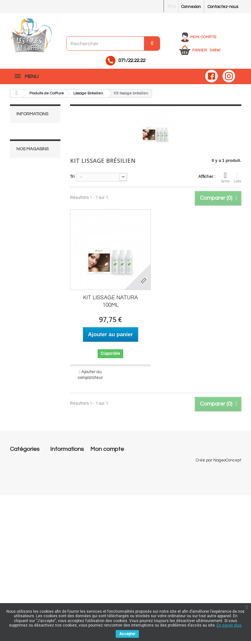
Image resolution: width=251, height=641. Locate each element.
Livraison (29, 131)
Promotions (60, 460)
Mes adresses (103, 476)
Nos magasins (33, 185)
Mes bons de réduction (111, 493)
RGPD (56, 572)
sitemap (58, 595)
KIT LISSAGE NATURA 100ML (110, 301)
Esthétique (20, 510)
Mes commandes (106, 460)
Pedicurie (19, 533)
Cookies (57, 564)
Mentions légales (36, 141)
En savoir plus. (229, 625)
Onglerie (18, 474)
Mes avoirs (100, 468)
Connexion (191, 6)
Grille (225, 177)
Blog (171, 5)
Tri (72, 176)
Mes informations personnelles (119, 485)
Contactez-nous (223, 6)
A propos (28, 166)
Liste (237, 177)
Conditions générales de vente (63, 541)
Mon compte (203, 37)
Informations (32, 114)
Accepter (127, 634)
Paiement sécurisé (39, 175)
